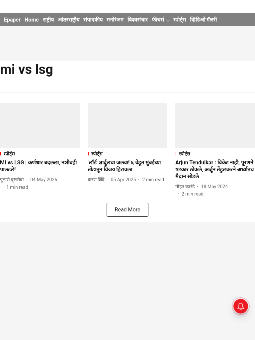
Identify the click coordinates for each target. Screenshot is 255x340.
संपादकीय (93, 20)
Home (32, 20)
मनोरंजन (115, 20)
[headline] (40, 166)
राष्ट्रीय (48, 20)
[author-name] (13, 179)
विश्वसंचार (138, 20)
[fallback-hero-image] (40, 125)
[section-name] (40, 153)
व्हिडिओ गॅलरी (203, 20)
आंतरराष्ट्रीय (68, 20)
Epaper (12, 20)
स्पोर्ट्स (179, 20)
